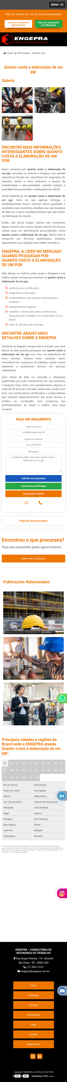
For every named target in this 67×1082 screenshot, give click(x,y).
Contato (33, 1034)
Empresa (33, 995)
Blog (33, 1024)
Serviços (33, 1005)
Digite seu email (33, 427)
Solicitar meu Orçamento (34, 478)
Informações (33, 1014)
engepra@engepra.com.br (33, 971)
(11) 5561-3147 (33, 967)
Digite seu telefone (33, 439)
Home (33, 985)
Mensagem (33, 451)
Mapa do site (33, 1044)
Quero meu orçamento (33, 558)
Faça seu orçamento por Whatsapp (48, 23)
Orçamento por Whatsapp (33, 486)
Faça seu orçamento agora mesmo (18, 23)
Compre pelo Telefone (33, 493)
